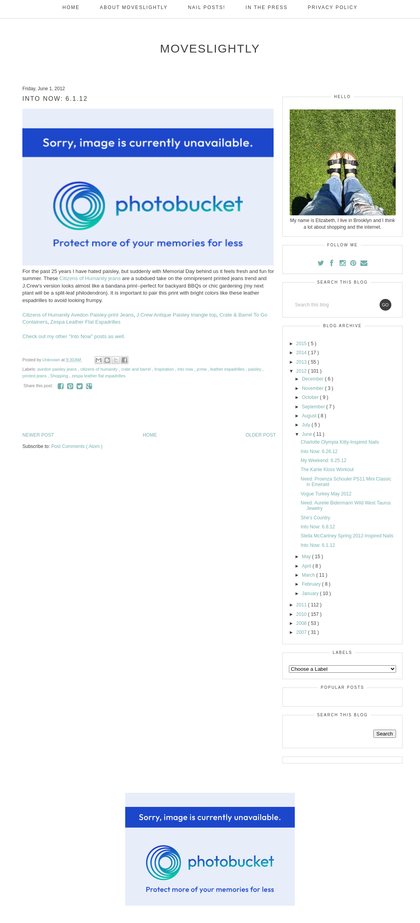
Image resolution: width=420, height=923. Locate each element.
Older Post (261, 435)
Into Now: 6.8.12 (318, 527)
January (311, 593)
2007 (302, 632)
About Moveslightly (134, 7)
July (307, 425)
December (313, 379)
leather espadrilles (228, 369)
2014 (302, 352)
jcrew (202, 369)
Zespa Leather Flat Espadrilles (85, 322)
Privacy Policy (333, 7)
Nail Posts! (207, 7)
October (311, 397)
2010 (302, 614)
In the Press (267, 7)
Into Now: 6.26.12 (319, 451)
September (314, 407)
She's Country (315, 518)
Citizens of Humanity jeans (90, 278)
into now (185, 369)
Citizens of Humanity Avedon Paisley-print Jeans (77, 315)
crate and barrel (136, 369)
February (312, 584)
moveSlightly (210, 48)
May (307, 556)
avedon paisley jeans (57, 369)
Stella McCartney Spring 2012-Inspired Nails (347, 536)
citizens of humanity (99, 369)
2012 (302, 371)
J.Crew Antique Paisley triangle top (177, 315)
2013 (302, 362)
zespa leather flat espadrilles (98, 375)
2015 (302, 343)
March (309, 575)
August (310, 416)
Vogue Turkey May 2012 (326, 494)
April (307, 566)
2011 (302, 605)
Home (71, 7)
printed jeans (35, 375)
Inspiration (164, 369)
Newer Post (38, 435)
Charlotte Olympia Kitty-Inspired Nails (340, 442)
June (307, 434)
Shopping (59, 375)
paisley (255, 369)
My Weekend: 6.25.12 (324, 460)
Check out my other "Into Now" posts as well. (73, 336)
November (313, 388)
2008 (302, 623)
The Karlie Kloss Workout (327, 469)
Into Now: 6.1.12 (318, 545)
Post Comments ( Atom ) (76, 446)
